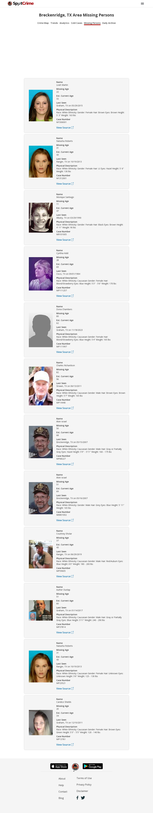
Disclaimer (82, 791)
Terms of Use (84, 778)
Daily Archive (109, 23)
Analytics (64, 23)
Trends (54, 23)
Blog (61, 798)
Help (61, 785)
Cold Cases (76, 23)
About (62, 778)
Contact (63, 791)
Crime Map (43, 23)
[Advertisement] (76, 51)
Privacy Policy (83, 784)
